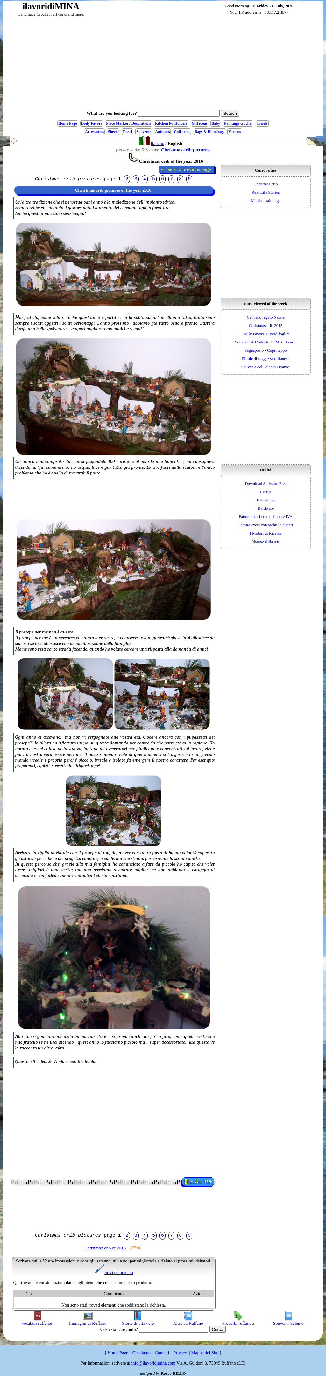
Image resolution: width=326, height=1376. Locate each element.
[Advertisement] (163, 64)
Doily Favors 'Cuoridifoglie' (265, 333)
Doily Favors (91, 123)
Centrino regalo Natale (265, 317)
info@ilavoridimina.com (153, 1363)
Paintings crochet (238, 123)
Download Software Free (266, 483)
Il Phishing (266, 500)
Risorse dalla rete (265, 541)
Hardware (266, 508)
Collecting (182, 131)
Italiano (151, 143)
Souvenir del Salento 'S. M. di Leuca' (265, 342)
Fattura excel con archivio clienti (265, 524)
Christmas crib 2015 (265, 325)
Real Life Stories (266, 192)
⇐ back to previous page (186, 169)
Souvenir (143, 131)
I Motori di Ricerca (266, 533)
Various (234, 131)
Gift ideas (200, 123)
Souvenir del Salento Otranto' (265, 366)
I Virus (265, 491)
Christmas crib (265, 184)
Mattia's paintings (265, 200)
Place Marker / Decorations (128, 123)
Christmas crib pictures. (185, 149)
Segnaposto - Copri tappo (265, 350)
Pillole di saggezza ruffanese (265, 358)
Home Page (67, 123)
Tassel (127, 131)
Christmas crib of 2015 (112, 1248)
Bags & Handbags (210, 131)
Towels (262, 123)
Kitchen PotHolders (171, 123)
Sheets (113, 131)
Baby (215, 123)
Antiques (162, 131)
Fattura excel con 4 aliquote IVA (266, 516)
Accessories (94, 131)
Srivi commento (113, 1272)
